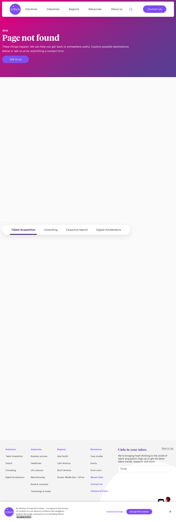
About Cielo (97, 477)
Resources (95, 9)
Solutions (31, 9)
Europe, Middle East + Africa (70, 477)
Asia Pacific (62, 456)
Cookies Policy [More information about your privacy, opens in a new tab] (24, 517)
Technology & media (41, 491)
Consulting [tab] (51, 230)
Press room (96, 470)
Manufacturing (38, 477)
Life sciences (37, 470)
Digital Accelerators (15, 477)
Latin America (63, 463)
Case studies (97, 456)
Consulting (11, 470)
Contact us (155, 9)
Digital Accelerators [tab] (108, 230)
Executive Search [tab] (77, 230)
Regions (74, 9)
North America (64, 470)
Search (131, 9)
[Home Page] (15, 9)
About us (116, 9)
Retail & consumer (39, 484)
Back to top (168, 449)
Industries (53, 9)
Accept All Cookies (139, 512)
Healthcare (36, 463)
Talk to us (15, 59)
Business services (39, 456)
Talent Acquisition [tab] (23, 230)
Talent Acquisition (14, 456)
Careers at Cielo (99, 491)
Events (94, 463)
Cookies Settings (114, 512)
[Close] (170, 512)
